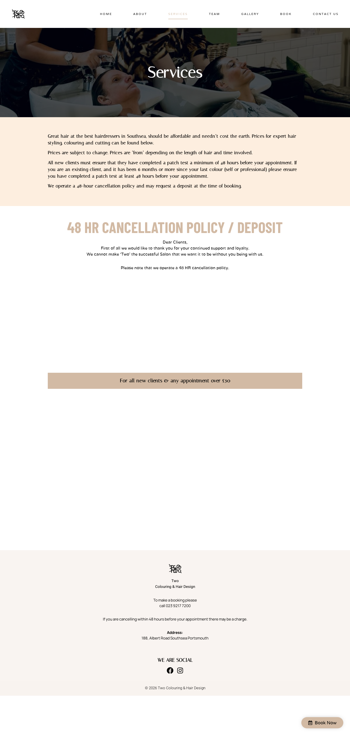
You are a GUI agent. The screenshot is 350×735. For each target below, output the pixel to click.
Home (106, 14)
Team (214, 14)
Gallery (250, 14)
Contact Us (326, 14)
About (140, 14)
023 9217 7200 (178, 605)
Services (178, 14)
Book (286, 14)
